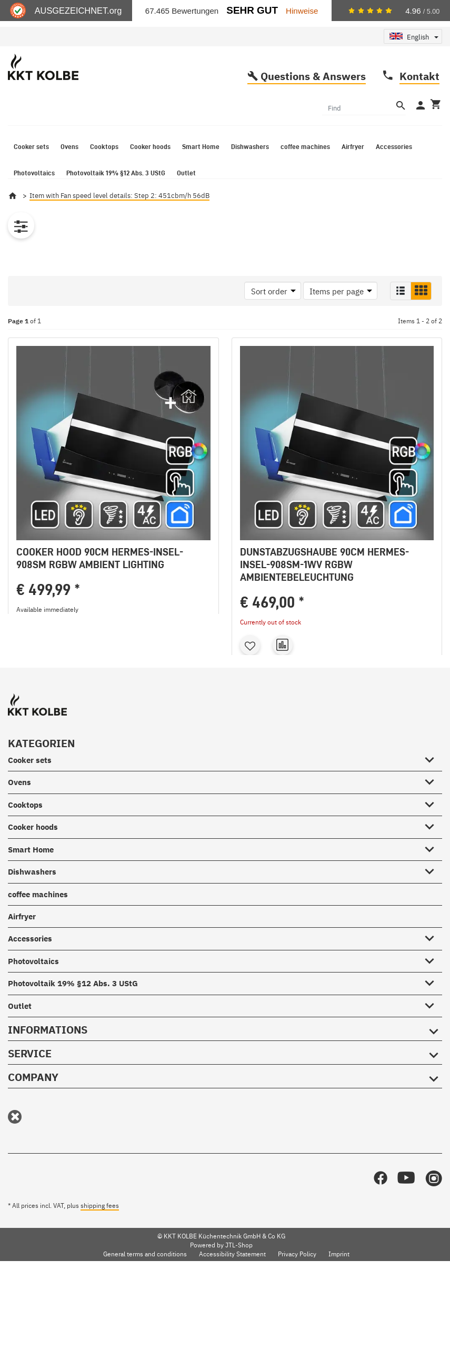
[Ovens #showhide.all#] (433, 867)
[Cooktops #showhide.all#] (433, 889)
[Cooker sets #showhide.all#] (433, 845)
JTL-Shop (239, 1332)
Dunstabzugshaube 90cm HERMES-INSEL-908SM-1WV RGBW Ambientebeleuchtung (324, 599)
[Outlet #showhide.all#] (433, 1091)
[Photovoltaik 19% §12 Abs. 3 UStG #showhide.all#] (433, 1068)
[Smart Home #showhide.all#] (433, 934)
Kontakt (419, 111)
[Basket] (434, 141)
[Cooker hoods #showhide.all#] (433, 912)
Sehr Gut (252, 10)
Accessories (30, 1026)
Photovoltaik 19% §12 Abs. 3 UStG (73, 1071)
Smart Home (31, 936)
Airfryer (22, 1004)
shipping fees (100, 1292)
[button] (400, 325)
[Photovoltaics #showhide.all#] (433, 1046)
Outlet (20, 1093)
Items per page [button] (336, 326)
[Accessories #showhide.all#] (433, 1024)
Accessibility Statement (232, 1341)
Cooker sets (30, 847)
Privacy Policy (297, 1341)
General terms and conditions (145, 1341)
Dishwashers (32, 959)
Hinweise (302, 10)
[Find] (357, 142)
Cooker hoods (33, 914)
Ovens (19, 870)
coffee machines (38, 981)
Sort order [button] (269, 326)
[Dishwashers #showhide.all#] (433, 956)
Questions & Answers (313, 111)
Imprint (338, 1341)
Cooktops (25, 892)
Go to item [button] (113, 718)
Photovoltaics (33, 1049)
